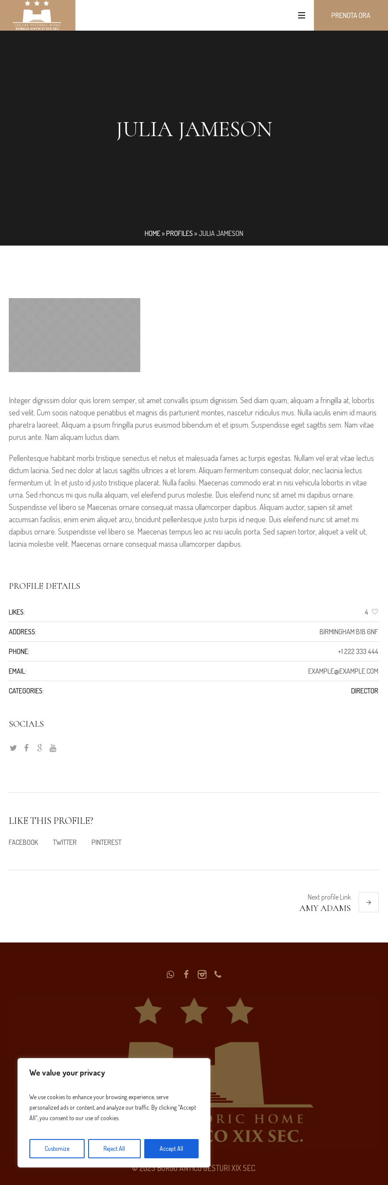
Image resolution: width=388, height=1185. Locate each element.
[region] (114, 1112)
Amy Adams (325, 908)
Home (152, 233)
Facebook (23, 842)
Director (364, 690)
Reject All (114, 1148)
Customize (57, 1148)
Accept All (171, 1148)
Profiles (179, 233)
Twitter (65, 842)
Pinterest (106, 842)
